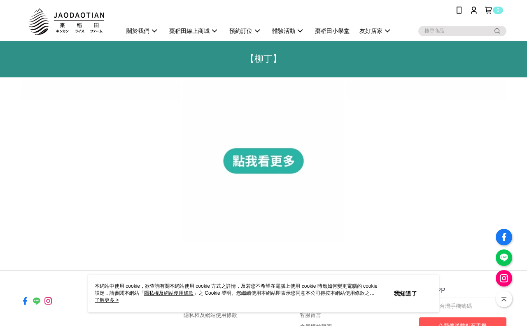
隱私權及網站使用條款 (210, 315)
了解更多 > (107, 300)
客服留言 (310, 315)
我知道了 (405, 293)
